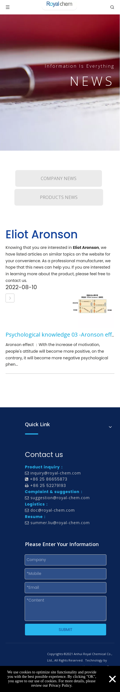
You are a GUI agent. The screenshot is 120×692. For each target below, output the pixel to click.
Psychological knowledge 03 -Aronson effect (62, 334)
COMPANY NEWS (58, 178)
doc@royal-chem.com (52, 510)
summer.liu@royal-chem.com (60, 522)
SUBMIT (65, 629)
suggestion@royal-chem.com (60, 497)
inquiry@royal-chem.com (55, 473)
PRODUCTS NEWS (59, 197)
